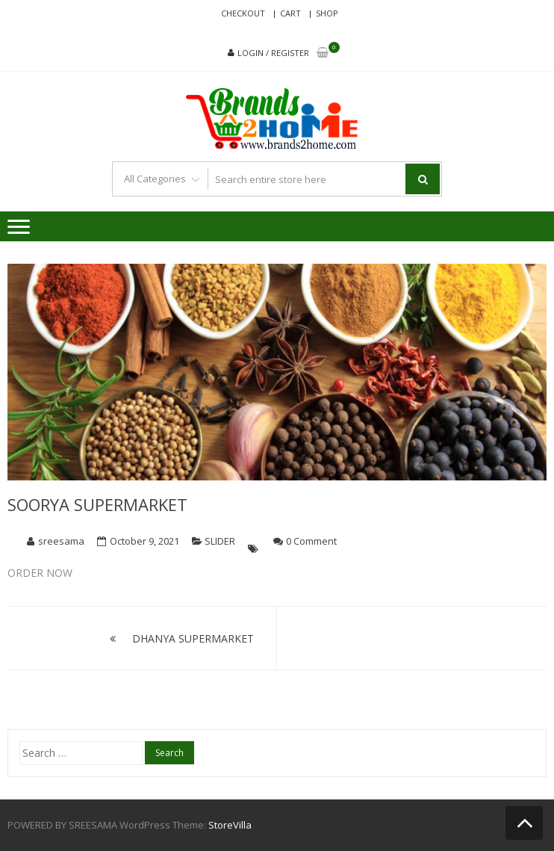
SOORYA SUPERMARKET (97, 504)
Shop (327, 13)
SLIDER (220, 541)
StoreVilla (230, 825)
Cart (290, 13)
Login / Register (273, 52)
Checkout (243, 13)
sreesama (61, 541)
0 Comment (311, 541)
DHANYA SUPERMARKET (193, 638)
